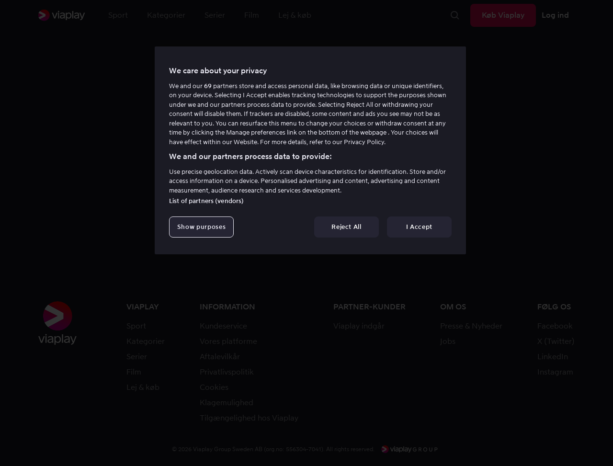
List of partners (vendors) (206, 201)
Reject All (346, 226)
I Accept (419, 226)
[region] (310, 150)
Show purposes (201, 226)
